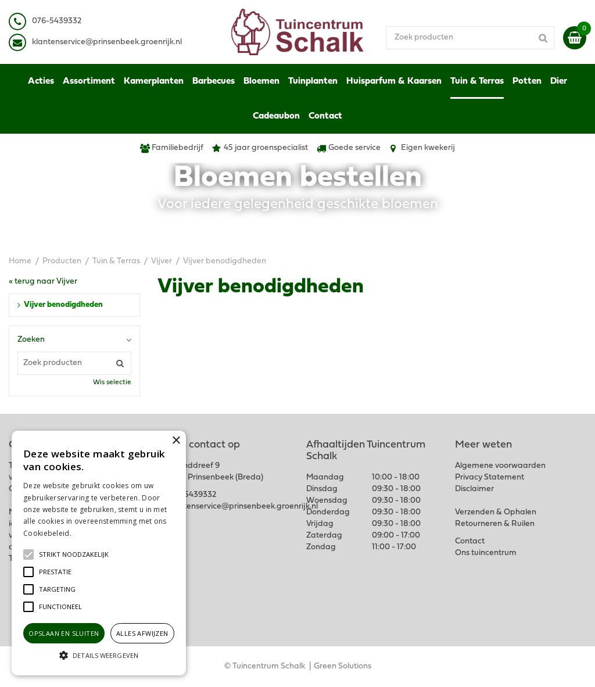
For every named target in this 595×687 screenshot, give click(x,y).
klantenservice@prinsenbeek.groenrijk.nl (243, 506)
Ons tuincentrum (486, 553)
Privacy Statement (489, 477)
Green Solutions (342, 666)
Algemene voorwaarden (500, 466)
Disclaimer (474, 489)
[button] (74, 554)
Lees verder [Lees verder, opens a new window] (93, 533)
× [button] (175, 440)
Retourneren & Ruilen (495, 524)
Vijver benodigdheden (63, 305)
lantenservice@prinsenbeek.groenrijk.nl (109, 42)
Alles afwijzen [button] (142, 633)
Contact (470, 541)
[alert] (99, 553)
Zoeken (31, 340)
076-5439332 (191, 495)
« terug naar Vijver (43, 281)
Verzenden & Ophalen (495, 512)
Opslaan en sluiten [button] (63, 633)
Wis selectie (112, 382)
